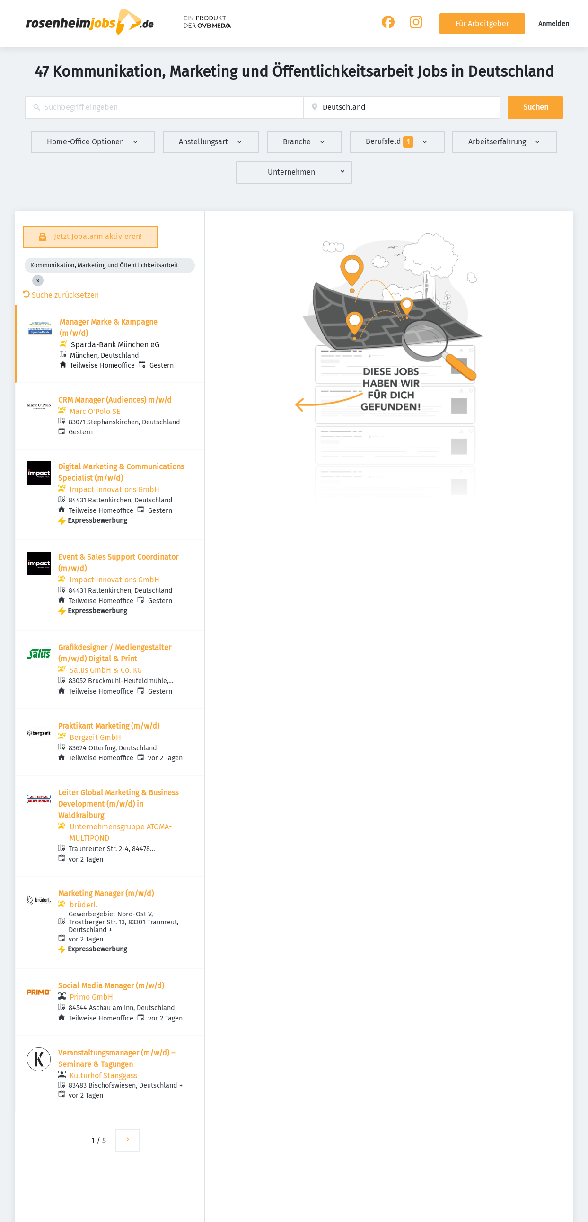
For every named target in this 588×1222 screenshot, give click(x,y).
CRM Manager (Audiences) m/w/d (115, 400)
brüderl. (83, 904)
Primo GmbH (91, 997)
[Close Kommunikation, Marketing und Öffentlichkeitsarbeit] (38, 280)
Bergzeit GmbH (95, 737)
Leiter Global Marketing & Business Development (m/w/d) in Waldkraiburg (118, 804)
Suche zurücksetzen (61, 294)
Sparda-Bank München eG (115, 344)
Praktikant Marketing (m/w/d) (108, 725)
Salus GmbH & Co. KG (106, 670)
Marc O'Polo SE (95, 411)
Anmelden (553, 24)
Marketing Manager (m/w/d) (106, 893)
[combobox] (164, 107)
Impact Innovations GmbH (114, 489)
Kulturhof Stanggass (103, 1075)
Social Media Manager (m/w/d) (111, 985)
